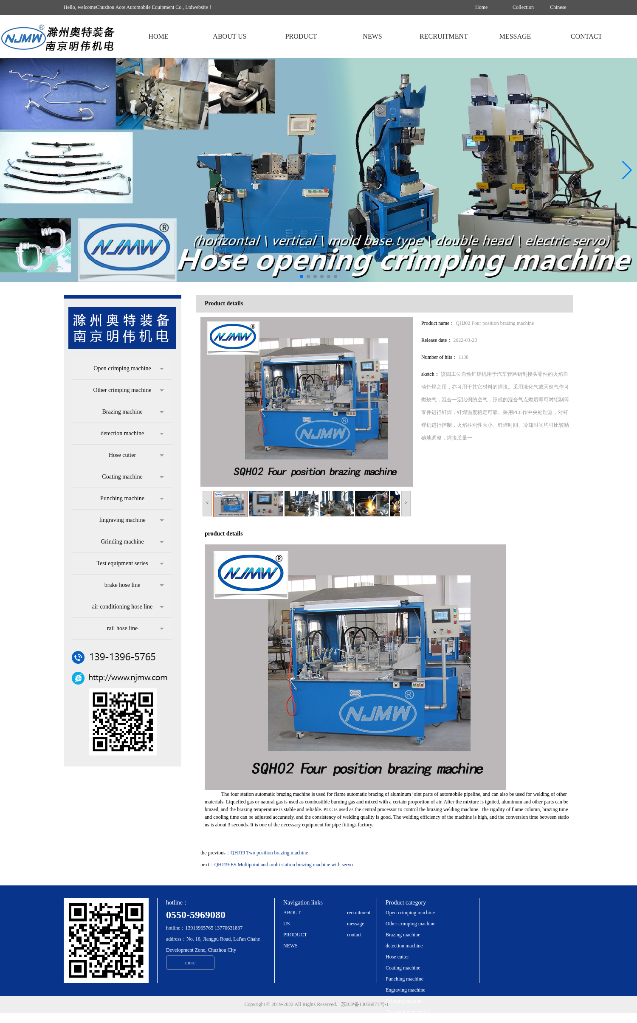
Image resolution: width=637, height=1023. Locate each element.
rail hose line (135, 628)
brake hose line (134, 585)
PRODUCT (295, 935)
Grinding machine (132, 541)
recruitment (358, 913)
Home (481, 7)
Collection (523, 7)
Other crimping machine (128, 390)
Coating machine (133, 476)
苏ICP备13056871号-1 (367, 1004)
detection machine (132, 433)
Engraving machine (131, 520)
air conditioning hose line (128, 606)
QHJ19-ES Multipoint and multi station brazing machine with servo (283, 865)
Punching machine (132, 498)
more (190, 963)
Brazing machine (133, 412)
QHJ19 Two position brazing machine (269, 853)
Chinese (558, 7)
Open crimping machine (128, 368)
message (355, 924)
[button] (627, 170)
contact (354, 935)
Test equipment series (130, 563)
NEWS (290, 946)
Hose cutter (136, 455)
